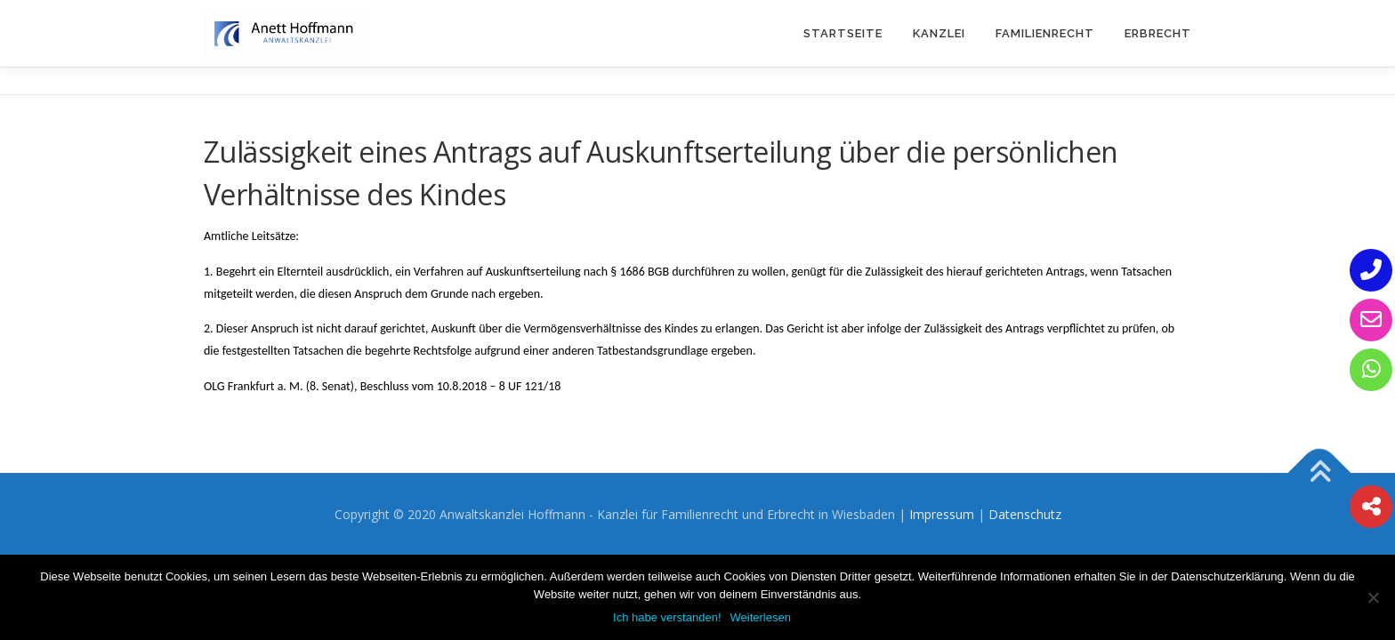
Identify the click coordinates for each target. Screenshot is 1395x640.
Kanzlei (939, 33)
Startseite (843, 33)
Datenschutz (1024, 514)
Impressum (941, 514)
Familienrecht (1045, 33)
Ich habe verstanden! (667, 617)
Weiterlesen (760, 617)
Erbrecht (1158, 33)
